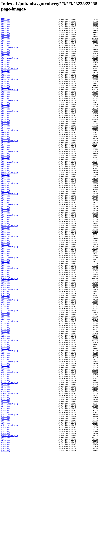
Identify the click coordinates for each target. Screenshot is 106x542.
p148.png (5, 484)
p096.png (5, 321)
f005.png (5, 30)
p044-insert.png (9, 153)
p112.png (5, 372)
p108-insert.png (9, 356)
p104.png (5, 346)
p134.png (5, 438)
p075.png (5, 252)
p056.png (5, 193)
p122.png (5, 400)
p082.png (5, 275)
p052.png (5, 181)
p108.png (5, 359)
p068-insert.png (9, 229)
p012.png (5, 56)
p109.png (5, 361)
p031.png (5, 114)
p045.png (5, 158)
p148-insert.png (9, 481)
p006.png (5, 38)
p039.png (5, 140)
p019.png (5, 76)
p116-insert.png (9, 382)
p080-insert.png (9, 267)
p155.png (5, 504)
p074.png (5, 249)
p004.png (5, 33)
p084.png (5, 283)
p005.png (5, 36)
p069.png (5, 234)
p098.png (5, 326)
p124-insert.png (9, 405)
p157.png (5, 512)
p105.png (5, 349)
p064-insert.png (9, 216)
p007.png (5, 41)
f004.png (5, 28)
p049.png (5, 170)
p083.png (5, 277)
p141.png (5, 461)
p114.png (5, 377)
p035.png (5, 127)
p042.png (5, 148)
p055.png (5, 188)
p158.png (5, 514)
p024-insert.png (9, 92)
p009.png (5, 46)
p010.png (5, 48)
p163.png (5, 530)
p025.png (5, 97)
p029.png (5, 109)
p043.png (5, 150)
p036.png (5, 132)
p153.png (5, 499)
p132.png (5, 433)
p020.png (5, 81)
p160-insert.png (9, 519)
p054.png (5, 186)
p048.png (5, 168)
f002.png (5, 23)
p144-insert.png (9, 468)
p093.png (5, 311)
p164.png (5, 532)
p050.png (5, 173)
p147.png (5, 479)
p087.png (5, 290)
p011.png (5, 51)
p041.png (5, 145)
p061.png (5, 209)
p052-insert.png (9, 178)
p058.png (5, 199)
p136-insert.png (9, 443)
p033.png (5, 122)
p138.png (5, 451)
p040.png (5, 142)
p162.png (5, 527)
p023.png (5, 89)
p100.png (5, 333)
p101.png (5, 336)
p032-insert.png (9, 117)
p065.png (5, 221)
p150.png (5, 489)
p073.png (5, 247)
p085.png (5, 285)
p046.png (5, 160)
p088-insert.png (9, 293)
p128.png (5, 420)
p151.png (5, 491)
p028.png (5, 107)
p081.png (5, 272)
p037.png (5, 135)
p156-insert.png (9, 507)
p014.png (5, 61)
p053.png (5, 183)
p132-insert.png (9, 430)
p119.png (5, 392)
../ (2, 18)
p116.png (5, 384)
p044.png (5, 155)
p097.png (5, 323)
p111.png (5, 367)
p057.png (5, 196)
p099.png (5, 328)
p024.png (5, 94)
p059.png (5, 201)
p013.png (5, 58)
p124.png (5, 407)
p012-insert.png (9, 53)
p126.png (5, 412)
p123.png (5, 402)
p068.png (5, 232)
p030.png (5, 112)
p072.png (5, 244)
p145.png (5, 474)
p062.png (5, 211)
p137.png (5, 448)
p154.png (5, 502)
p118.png (5, 389)
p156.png (5, 509)
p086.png (5, 288)
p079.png (5, 265)
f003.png (5, 25)
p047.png (5, 163)
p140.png (5, 458)
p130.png (5, 425)
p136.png (5, 446)
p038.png (5, 137)
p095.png (5, 316)
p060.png (5, 206)
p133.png (5, 435)
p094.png (5, 313)
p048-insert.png (9, 165)
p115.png (5, 379)
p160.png (5, 522)
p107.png (5, 354)
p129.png (5, 423)
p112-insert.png (9, 369)
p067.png (5, 227)
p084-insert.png (9, 280)
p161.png (5, 524)
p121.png (5, 397)
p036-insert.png (9, 130)
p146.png (5, 476)
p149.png (5, 486)
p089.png (5, 298)
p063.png (5, 214)
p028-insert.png (9, 104)
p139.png (5, 453)
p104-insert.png (9, 344)
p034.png (5, 125)
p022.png (5, 86)
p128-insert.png (9, 418)
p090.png (5, 300)
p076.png (5, 257)
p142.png (5, 463)
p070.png (5, 237)
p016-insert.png (9, 66)
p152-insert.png (9, 494)
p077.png (5, 260)
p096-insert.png (9, 318)
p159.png (5, 517)
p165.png (5, 535)
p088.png (5, 295)
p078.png (5, 262)
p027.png (5, 102)
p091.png (5, 303)
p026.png (5, 99)
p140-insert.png (9, 456)
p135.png (5, 440)
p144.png (5, 471)
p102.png (5, 339)
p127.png (5, 415)
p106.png (5, 351)
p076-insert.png (9, 255)
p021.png (5, 84)
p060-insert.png (9, 204)
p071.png (5, 239)
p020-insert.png (9, 79)
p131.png (5, 428)
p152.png (5, 496)
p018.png (5, 74)
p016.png (5, 69)
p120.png (5, 395)
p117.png (5, 387)
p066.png (5, 224)
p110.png (5, 364)
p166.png (5, 537)
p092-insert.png (9, 305)
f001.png (5, 20)
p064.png (5, 219)
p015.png (5, 64)
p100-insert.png (9, 331)
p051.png (5, 176)
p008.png (5, 43)
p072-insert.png (9, 242)
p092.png (5, 308)
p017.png (5, 71)
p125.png (5, 410)
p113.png (5, 374)
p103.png (5, 341)
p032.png (5, 120)
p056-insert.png (9, 191)
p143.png (5, 466)
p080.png (5, 270)
